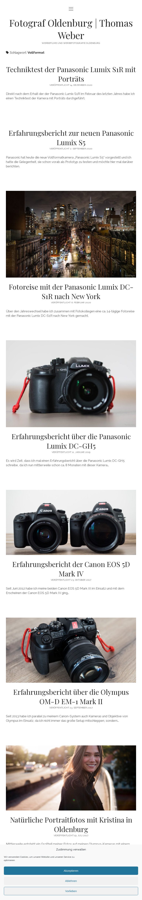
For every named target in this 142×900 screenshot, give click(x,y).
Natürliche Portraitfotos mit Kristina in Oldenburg (71, 777)
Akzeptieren (71, 870)
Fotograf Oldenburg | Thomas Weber (71, 28)
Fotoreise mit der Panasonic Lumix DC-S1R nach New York (71, 291)
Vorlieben (71, 891)
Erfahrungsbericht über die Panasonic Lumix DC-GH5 (71, 441)
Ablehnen (71, 880)
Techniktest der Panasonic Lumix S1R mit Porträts (71, 74)
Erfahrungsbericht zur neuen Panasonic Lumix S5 (71, 137)
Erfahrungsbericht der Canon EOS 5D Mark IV (71, 522)
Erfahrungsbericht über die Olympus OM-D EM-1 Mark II (71, 650)
